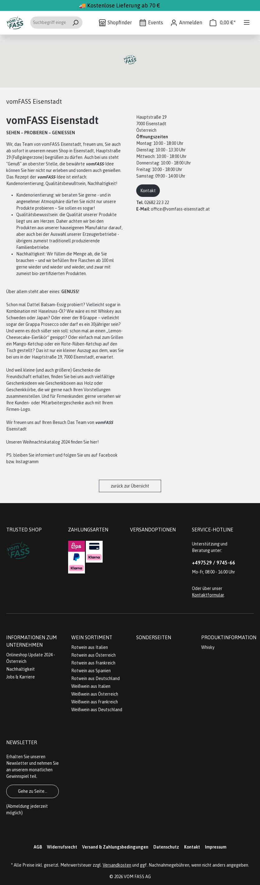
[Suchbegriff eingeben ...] (49, 22)
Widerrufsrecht (62, 847)
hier (93, 442)
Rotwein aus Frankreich (93, 662)
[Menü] (246, 22)
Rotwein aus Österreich (93, 655)
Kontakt (148, 190)
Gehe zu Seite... (32, 791)
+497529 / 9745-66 (213, 562)
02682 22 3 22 (156, 202)
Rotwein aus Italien (89, 647)
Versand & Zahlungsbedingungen (115, 847)
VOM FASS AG (137, 876)
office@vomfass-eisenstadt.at (180, 209)
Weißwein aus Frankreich (94, 701)
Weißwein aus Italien (90, 686)
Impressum (215, 847)
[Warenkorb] (222, 23)
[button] (130, 59)
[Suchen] (75, 22)
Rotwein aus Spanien (91, 670)
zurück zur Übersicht (130, 485)
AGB (38, 847)
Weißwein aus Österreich (94, 694)
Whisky (208, 647)
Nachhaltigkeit (20, 669)
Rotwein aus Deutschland (95, 678)
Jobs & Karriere (20, 676)
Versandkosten (117, 865)
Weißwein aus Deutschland (96, 709)
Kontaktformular (208, 594)
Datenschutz (166, 847)
